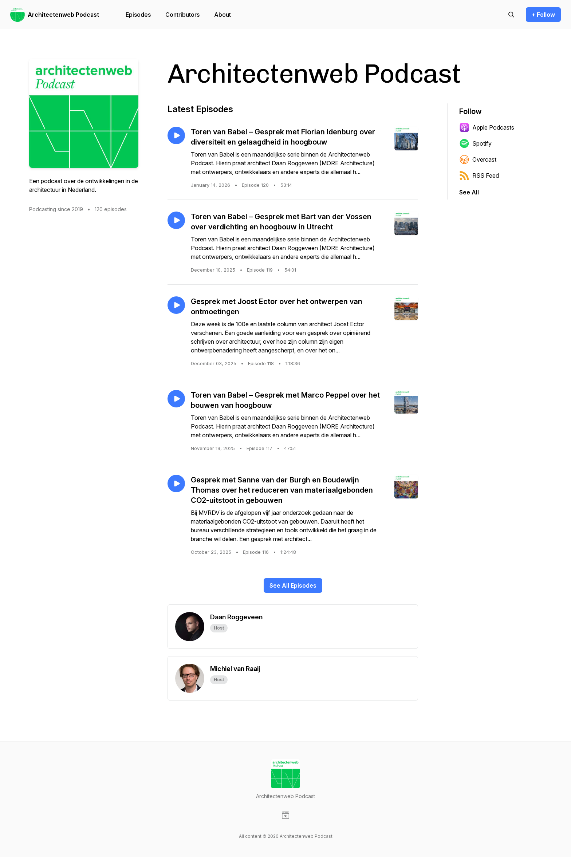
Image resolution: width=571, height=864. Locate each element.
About (222, 14)
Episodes (138, 14)
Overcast (477, 159)
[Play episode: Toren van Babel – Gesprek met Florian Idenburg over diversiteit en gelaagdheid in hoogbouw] (176, 135)
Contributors (182, 14)
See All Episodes (292, 585)
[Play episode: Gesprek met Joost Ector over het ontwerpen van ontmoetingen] (176, 305)
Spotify (475, 143)
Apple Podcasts (486, 127)
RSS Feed (479, 175)
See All (469, 192)
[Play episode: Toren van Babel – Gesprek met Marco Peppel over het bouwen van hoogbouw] (176, 398)
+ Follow (543, 14)
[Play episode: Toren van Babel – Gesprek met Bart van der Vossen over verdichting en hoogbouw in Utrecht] (176, 220)
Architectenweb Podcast (63, 14)
